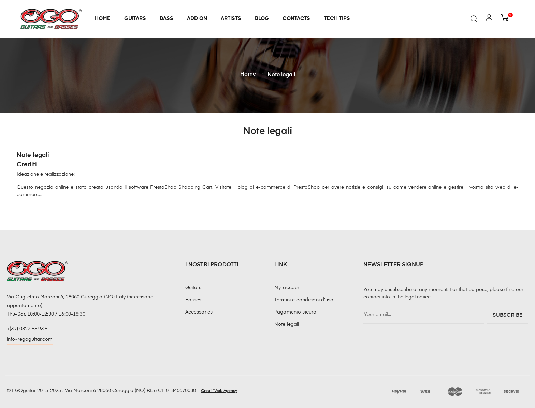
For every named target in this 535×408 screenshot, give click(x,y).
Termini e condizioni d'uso (304, 299)
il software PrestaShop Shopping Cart (169, 187)
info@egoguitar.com (30, 339)
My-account (288, 287)
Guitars (193, 287)
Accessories (199, 312)
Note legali (286, 324)
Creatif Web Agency (219, 391)
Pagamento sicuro (295, 312)
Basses (193, 299)
